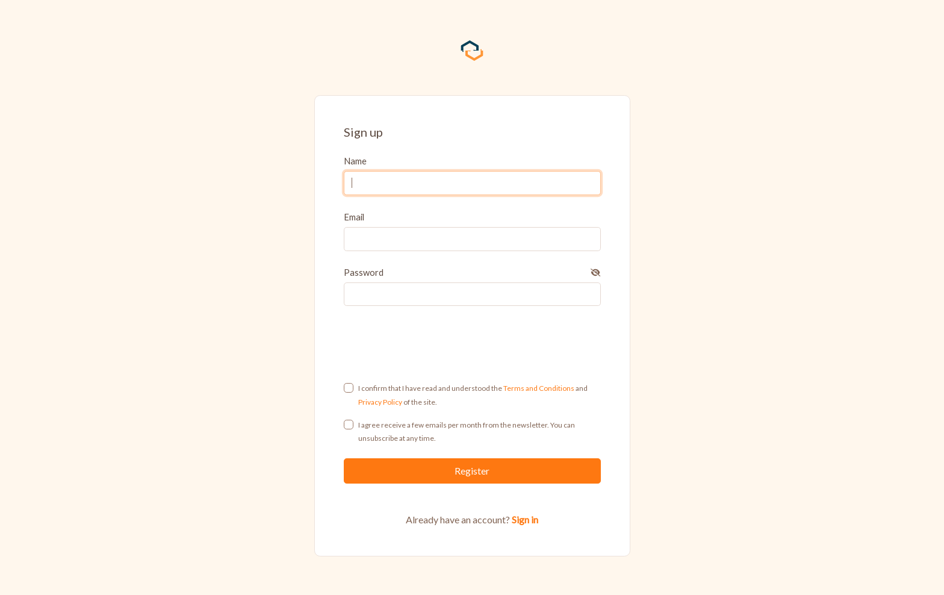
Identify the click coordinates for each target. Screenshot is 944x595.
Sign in (525, 519)
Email (354, 216)
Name (355, 160)
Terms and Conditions (538, 388)
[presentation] (472, 343)
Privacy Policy (380, 402)
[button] (595, 272)
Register (472, 470)
